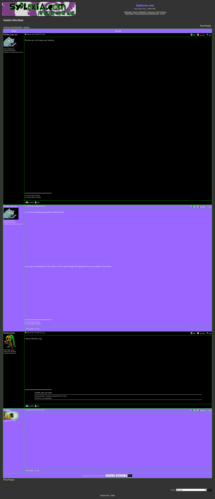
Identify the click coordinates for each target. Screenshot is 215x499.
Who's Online (130, 13)
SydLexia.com (104, 495)
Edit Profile (128, 12)
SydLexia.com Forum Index (13, 27)
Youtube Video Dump (13, 20)
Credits (112, 495)
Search (135, 12)
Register (163, 12)
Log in (162, 13)
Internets (26, 27)
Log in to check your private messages (146, 13)
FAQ (157, 12)
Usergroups (151, 12)
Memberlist (142, 12)
